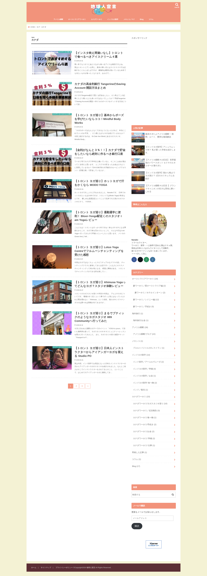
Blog (141, 19)
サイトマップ (46, 567)
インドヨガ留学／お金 (144, 376)
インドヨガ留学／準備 (144, 369)
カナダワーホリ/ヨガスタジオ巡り (150, 404)
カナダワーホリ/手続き (144, 424)
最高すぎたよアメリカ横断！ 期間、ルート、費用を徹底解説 (159, 135)
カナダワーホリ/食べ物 (144, 417)
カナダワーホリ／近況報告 (146, 410)
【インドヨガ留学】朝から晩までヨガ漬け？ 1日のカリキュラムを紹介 (160, 176)
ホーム (33, 567)
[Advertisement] (151, 78)
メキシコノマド (129, 19)
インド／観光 (140, 390)
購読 (137, 526)
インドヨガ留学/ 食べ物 (145, 383)
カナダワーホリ (96, 19)
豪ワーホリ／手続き (143, 307)
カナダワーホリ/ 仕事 (144, 445)
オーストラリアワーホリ (77, 19)
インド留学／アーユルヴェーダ (148, 362)
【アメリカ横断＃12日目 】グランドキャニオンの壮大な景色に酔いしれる (160, 188)
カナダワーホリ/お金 (143, 431)
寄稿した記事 (139, 452)
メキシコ (137, 341)
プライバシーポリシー (64, 567)
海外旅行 (137, 313)
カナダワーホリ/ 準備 (144, 438)
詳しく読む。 (142, 254)
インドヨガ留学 (112, 19)
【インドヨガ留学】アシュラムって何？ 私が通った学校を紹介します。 (160, 150)
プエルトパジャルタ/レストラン (148, 348)
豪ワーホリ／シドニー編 (146, 300)
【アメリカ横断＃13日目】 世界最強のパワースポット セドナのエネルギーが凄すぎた (160, 163)
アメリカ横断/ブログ (144, 334)
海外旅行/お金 (140, 320)
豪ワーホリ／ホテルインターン (150, 293)
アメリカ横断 (58, 19)
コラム (151, 19)
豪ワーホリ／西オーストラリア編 (149, 286)
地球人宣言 (90, 567)
